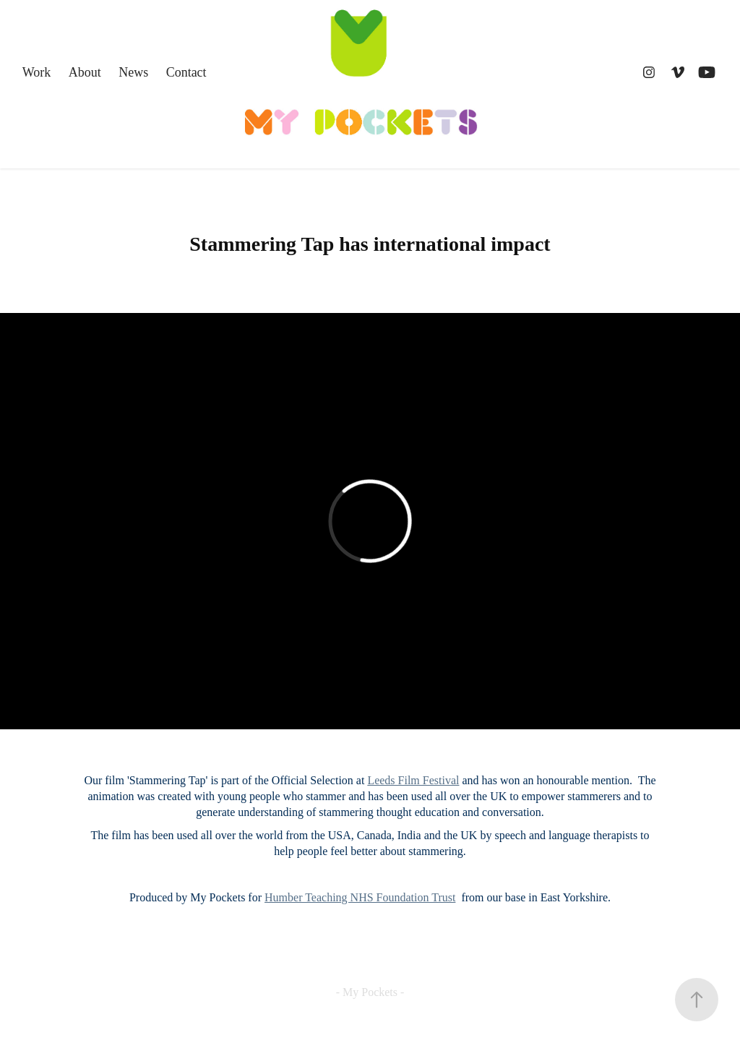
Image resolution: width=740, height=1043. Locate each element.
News (133, 72)
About (85, 72)
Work (36, 72)
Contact (186, 72)
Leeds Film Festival (413, 780)
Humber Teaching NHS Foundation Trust (359, 897)
